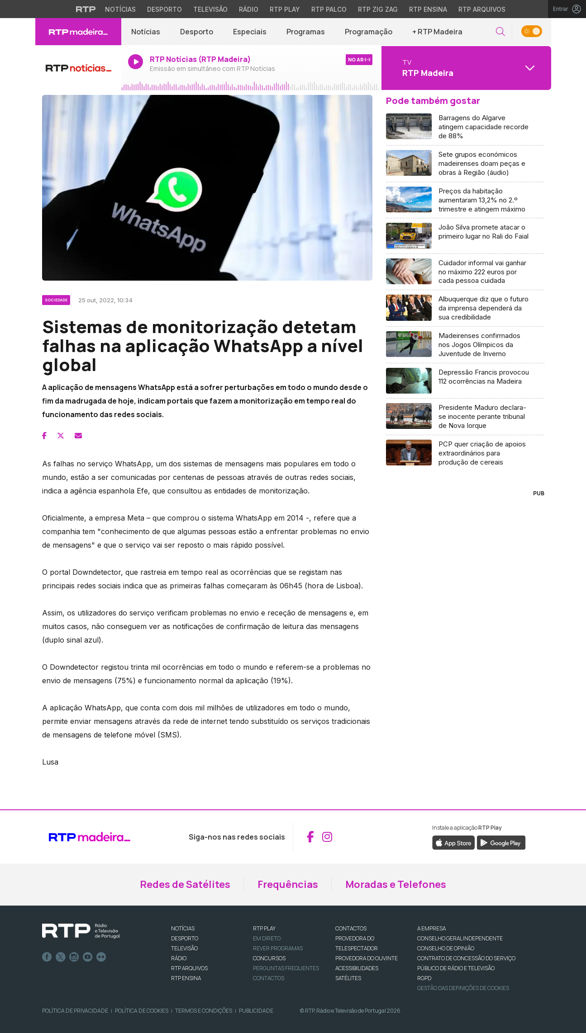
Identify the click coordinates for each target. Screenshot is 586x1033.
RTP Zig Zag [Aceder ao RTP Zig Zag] (378, 9)
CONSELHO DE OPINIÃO (445, 948)
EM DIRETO (267, 938)
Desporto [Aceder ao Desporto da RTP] (164, 9)
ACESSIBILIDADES (356, 968)
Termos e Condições (203, 1010)
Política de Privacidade (75, 1010)
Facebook (47, 957)
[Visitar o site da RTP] (86, 9)
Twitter (61, 957)
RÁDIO (178, 958)
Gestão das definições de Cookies (463, 988)
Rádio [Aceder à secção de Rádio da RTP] (248, 9)
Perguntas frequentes (286, 968)
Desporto (196, 32)
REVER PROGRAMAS (278, 948)
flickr (101, 957)
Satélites (348, 978)
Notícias (145, 32)
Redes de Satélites (185, 884)
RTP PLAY (264, 928)
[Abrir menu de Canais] (465, 67)
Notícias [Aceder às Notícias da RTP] (120, 9)
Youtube (88, 957)
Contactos (268, 978)
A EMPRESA (431, 928)
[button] (500, 32)
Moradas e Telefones (395, 884)
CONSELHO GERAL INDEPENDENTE (460, 938)
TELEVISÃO (184, 948)
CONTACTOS (351, 928)
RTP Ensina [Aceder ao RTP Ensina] (428, 9)
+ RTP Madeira (437, 32)
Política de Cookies (141, 1010)
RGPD (424, 978)
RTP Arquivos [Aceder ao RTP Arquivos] (481, 9)
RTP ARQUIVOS (189, 968)
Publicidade (256, 1010)
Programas (305, 32)
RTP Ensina (186, 978)
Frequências (287, 884)
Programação (368, 32)
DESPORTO (184, 938)
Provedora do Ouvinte (366, 958)
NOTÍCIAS (183, 928)
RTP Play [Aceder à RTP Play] (285, 9)
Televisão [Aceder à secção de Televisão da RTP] (210, 9)
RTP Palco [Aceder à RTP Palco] (329, 9)
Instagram (74, 957)
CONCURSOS (269, 958)
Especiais (250, 32)
